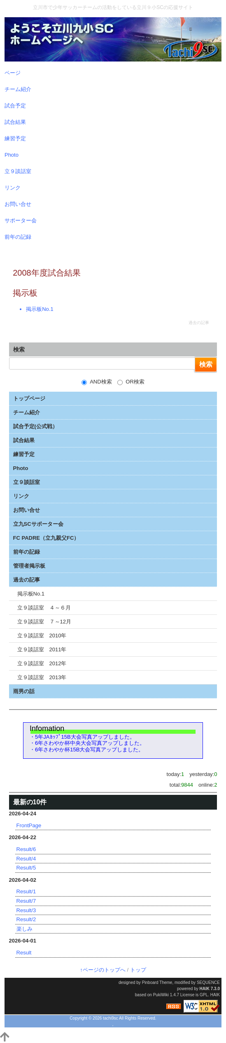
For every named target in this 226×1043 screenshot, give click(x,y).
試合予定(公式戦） (35, 426)
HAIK (205, 988)
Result (24, 952)
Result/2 (26, 919)
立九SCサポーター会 (38, 524)
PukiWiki (161, 995)
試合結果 (24, 440)
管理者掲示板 (29, 565)
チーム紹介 (26, 412)
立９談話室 (26, 482)
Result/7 (26, 901)
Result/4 (26, 859)
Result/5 (26, 868)
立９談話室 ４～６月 (44, 607)
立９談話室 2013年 (42, 677)
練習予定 (24, 454)
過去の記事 (26, 579)
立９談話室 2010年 (42, 635)
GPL (204, 995)
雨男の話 (24, 691)
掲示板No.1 (39, 309)
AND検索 (97, 382)
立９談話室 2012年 (42, 663)
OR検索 (130, 382)
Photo (20, 468)
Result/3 (26, 910)
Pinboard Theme (157, 982)
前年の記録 (26, 552)
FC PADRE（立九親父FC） (46, 538)
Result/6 (26, 849)
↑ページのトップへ (103, 970)
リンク (21, 496)
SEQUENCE (208, 982)
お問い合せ (26, 510)
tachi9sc (110, 1018)
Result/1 (26, 891)
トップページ (29, 398)
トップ (138, 970)
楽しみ (24, 929)
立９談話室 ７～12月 (44, 621)
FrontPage (29, 825)
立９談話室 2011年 (42, 649)
